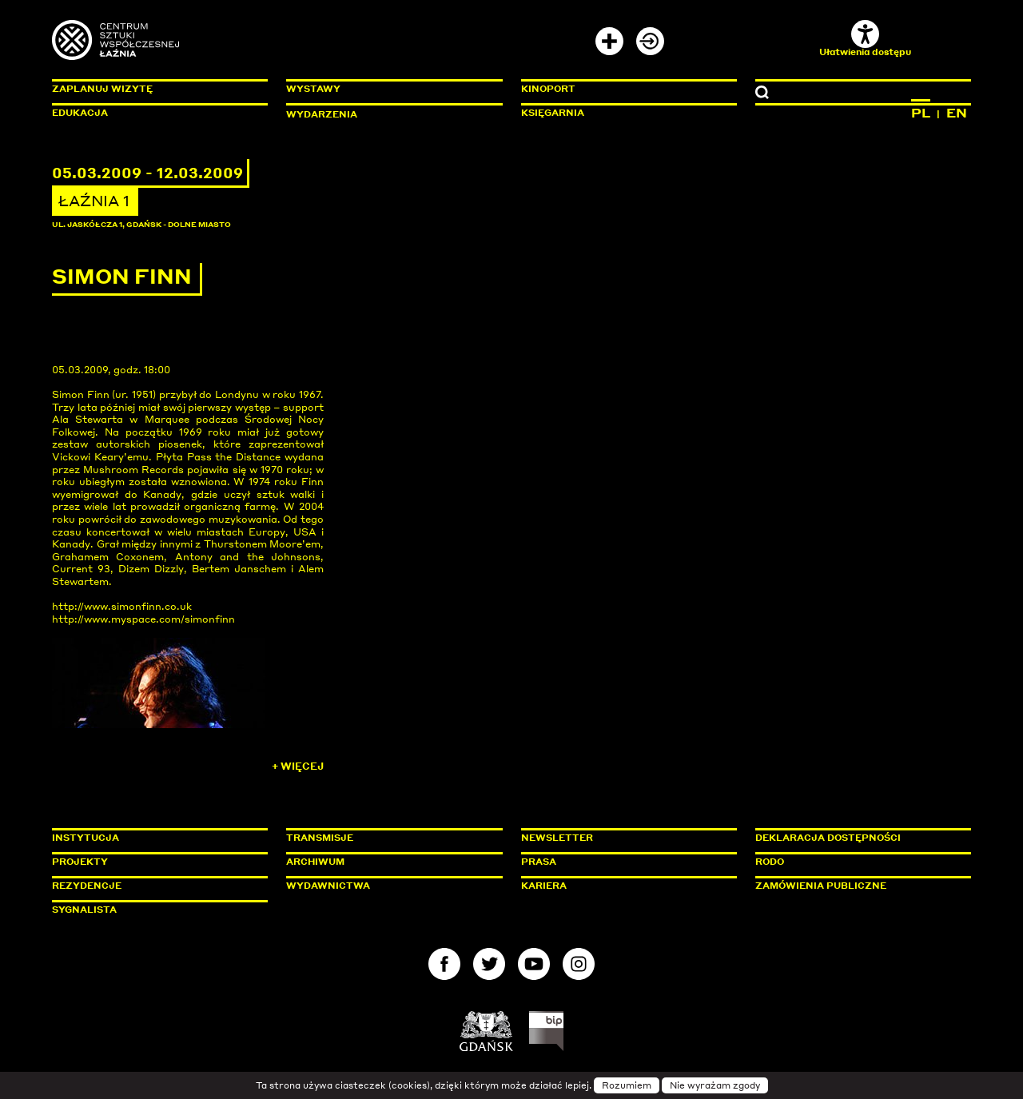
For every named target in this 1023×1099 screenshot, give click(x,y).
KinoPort (548, 88)
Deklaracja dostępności (828, 837)
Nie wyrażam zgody (715, 1085)
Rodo (769, 861)
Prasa (538, 861)
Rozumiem (626, 1085)
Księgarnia (552, 112)
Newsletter (557, 837)
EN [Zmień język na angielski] (956, 113)
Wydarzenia (321, 114)
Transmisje (387, 837)
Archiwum (315, 861)
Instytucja (85, 837)
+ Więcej (298, 766)
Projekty (80, 861)
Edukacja (80, 112)
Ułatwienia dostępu (865, 39)
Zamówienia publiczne (856, 885)
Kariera (544, 885)
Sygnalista (84, 909)
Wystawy (313, 88)
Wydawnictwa (328, 885)
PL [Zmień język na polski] (920, 113)
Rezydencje (86, 885)
